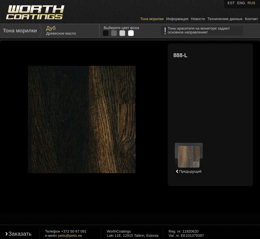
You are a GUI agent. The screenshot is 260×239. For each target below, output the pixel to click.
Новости (198, 19)
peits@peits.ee (70, 235)
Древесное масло (61, 33)
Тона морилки (152, 19)
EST (231, 3)
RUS (251, 3)
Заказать (20, 234)
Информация (177, 19)
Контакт (251, 19)
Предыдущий (188, 171)
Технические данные (224, 19)
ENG (241, 3)
